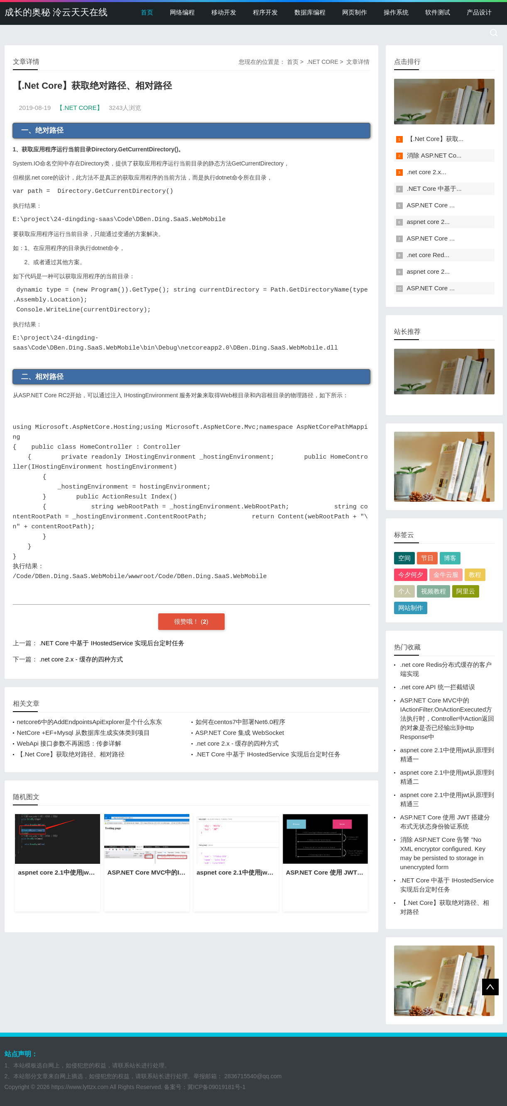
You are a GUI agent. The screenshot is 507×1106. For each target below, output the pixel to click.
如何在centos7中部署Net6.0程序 (241, 721)
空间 (404, 558)
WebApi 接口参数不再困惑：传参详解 (69, 743)
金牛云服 (446, 574)
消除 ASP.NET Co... (434, 155)
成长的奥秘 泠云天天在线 (56, 12)
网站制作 (410, 607)
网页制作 (354, 12)
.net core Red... (428, 254)
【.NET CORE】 (79, 107)
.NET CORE (322, 61)
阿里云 (465, 591)
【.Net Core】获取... (435, 138)
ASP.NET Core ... (431, 205)
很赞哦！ (187, 621)
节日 (427, 558)
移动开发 (223, 12)
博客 (450, 558)
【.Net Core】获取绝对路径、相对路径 (71, 754)
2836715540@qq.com (253, 1076)
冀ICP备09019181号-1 (216, 1087)
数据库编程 (310, 12)
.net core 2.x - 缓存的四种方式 (81, 659)
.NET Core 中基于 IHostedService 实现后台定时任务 (112, 643)
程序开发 (265, 12)
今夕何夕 (410, 574)
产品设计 (479, 12)
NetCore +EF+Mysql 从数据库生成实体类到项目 (83, 732)
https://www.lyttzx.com (80, 1087)
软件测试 (437, 12)
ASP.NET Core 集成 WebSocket (240, 732)
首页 (147, 12)
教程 (475, 574)
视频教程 (433, 591)
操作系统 (396, 12)
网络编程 (182, 12)
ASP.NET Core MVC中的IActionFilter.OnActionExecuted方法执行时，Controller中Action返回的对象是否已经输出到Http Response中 (447, 718)
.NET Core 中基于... (434, 188)
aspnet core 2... (428, 221)
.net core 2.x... (426, 171)
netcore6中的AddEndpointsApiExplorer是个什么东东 (89, 721)
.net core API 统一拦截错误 (437, 686)
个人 (404, 591)
